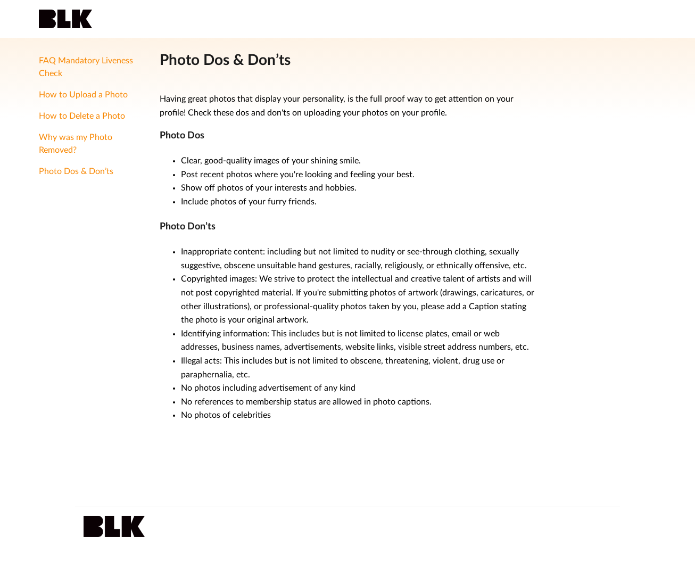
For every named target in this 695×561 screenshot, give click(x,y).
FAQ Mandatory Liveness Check (86, 67)
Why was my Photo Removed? (75, 143)
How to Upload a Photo (83, 94)
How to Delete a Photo (82, 116)
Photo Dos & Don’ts (76, 171)
